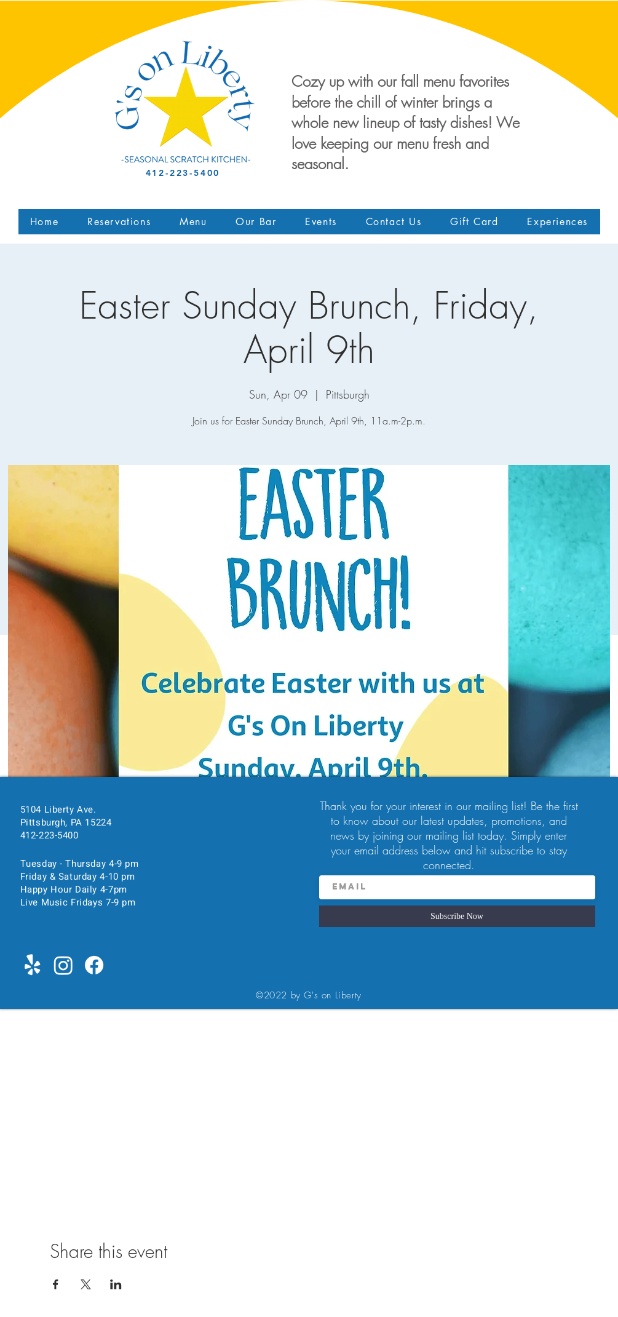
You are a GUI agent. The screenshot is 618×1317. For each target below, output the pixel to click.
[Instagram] (63, 965)
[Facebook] (94, 965)
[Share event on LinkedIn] (116, 1284)
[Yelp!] (32, 965)
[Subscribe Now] (457, 916)
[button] (193, 221)
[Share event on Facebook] (55, 1284)
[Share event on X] (86, 1284)
